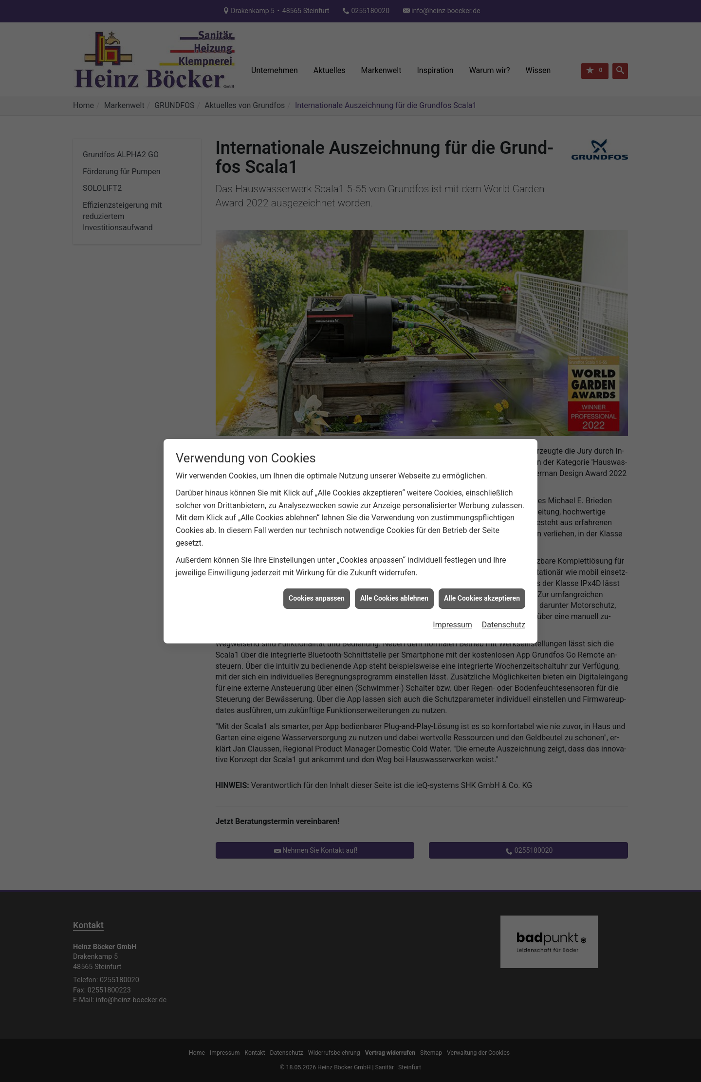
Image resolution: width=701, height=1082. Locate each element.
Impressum (452, 566)
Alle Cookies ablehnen (394, 541)
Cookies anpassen (317, 541)
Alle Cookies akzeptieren (482, 541)
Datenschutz (503, 566)
